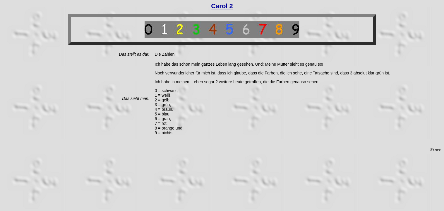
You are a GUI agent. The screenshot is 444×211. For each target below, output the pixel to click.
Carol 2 (222, 6)
